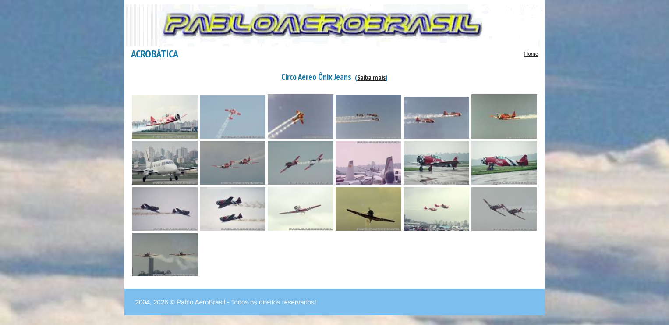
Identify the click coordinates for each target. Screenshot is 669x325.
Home (531, 54)
